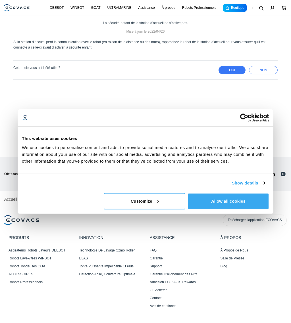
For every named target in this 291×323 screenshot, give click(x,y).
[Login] (272, 8)
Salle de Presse (232, 258)
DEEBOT (57, 8)
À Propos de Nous (234, 250)
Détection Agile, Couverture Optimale (107, 274)
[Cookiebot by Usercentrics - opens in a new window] (244, 118)
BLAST (84, 258)
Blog (224, 266)
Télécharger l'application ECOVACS (255, 220)
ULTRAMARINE (119, 8)
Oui (232, 70)
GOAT (95, 8)
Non (263, 70)
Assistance (146, 8)
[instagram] (283, 174)
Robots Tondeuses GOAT (28, 266)
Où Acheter (158, 290)
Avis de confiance (163, 306)
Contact (155, 298)
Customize (145, 200)
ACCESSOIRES (21, 274)
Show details (245, 183)
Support (156, 266)
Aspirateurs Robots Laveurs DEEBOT (37, 250)
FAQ (153, 250)
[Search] (261, 8)
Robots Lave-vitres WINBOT (30, 258)
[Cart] (284, 8)
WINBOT (77, 8)
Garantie (156, 258)
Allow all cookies (228, 200)
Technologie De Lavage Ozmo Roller (107, 250)
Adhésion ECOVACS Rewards (173, 282)
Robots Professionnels (199, 8)
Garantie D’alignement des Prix (173, 274)
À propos (168, 8)
